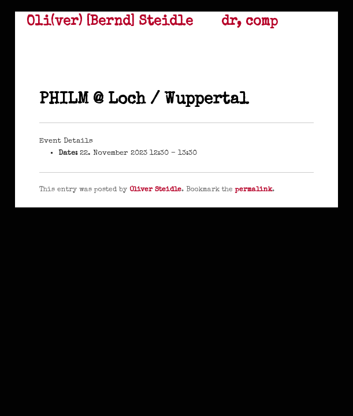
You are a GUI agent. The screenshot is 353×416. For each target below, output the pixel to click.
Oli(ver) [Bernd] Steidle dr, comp (152, 22)
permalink (253, 190)
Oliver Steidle (155, 190)
